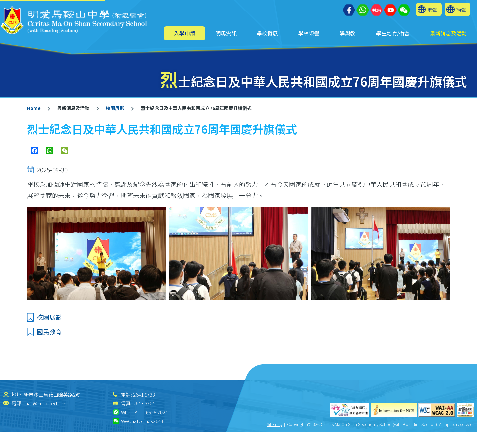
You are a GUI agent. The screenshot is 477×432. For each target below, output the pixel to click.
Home (34, 108)
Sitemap (274, 424)
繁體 (432, 9)
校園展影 (115, 108)
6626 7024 (157, 412)
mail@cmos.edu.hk (45, 403)
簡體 (461, 9)
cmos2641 (152, 421)
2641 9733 (144, 394)
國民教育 (49, 331)
